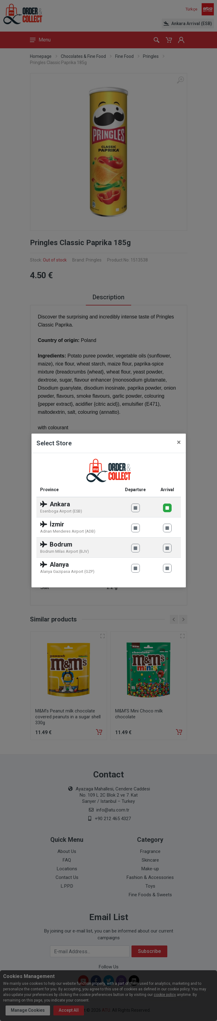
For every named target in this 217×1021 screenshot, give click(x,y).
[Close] (179, 442)
